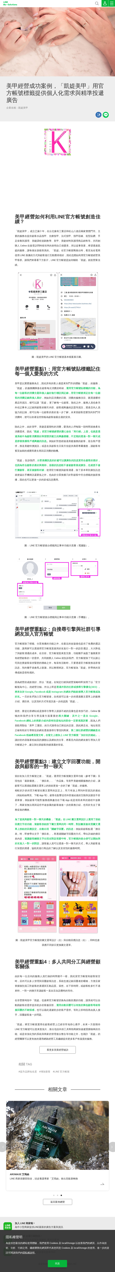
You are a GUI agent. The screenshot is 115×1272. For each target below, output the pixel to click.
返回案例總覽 (57, 1201)
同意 (57, 1263)
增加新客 (45, 1071)
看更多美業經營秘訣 (57, 1049)
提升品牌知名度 (28, 1071)
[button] (53, 1195)
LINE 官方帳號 (61, 1071)
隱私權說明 (29, 1252)
